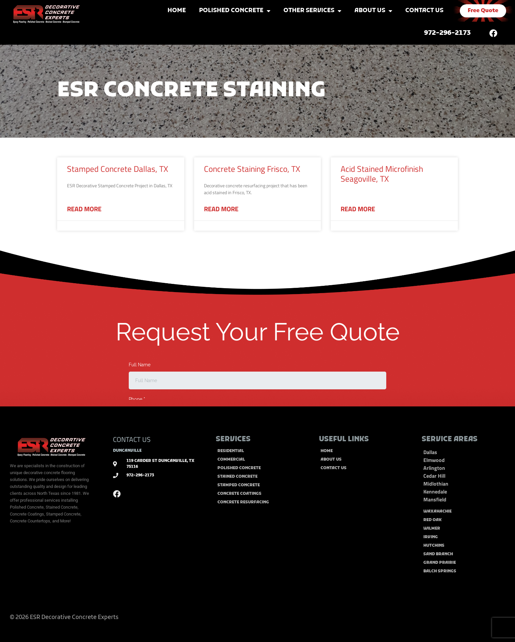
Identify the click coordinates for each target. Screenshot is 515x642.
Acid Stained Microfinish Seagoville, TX (382, 174)
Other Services (312, 11)
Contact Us (424, 10)
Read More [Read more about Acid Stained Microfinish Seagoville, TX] (358, 209)
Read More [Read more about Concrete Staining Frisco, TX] (221, 209)
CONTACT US (131, 439)
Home (177, 10)
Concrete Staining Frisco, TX (252, 169)
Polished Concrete (234, 11)
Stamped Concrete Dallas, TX (117, 169)
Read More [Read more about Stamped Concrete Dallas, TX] (84, 209)
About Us (373, 11)
